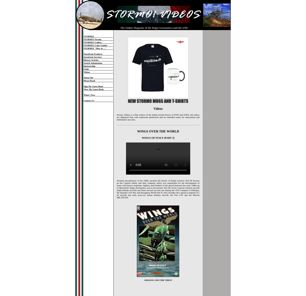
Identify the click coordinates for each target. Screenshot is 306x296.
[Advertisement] (217, 97)
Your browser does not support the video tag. (158, 158)
